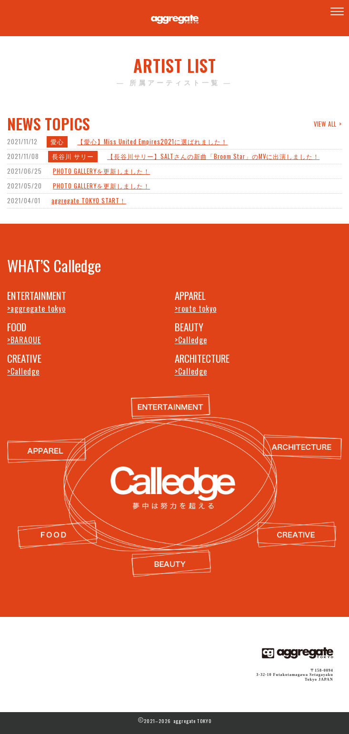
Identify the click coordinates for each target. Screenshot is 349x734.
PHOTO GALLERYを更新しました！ (101, 171)
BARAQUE (25, 340)
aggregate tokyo (38, 308)
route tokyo (197, 308)
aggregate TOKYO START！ (88, 200)
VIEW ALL (325, 123)
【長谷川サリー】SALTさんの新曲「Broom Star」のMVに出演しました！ (213, 156)
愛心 (57, 141)
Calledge (192, 340)
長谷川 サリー (73, 156)
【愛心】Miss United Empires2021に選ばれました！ (152, 141)
